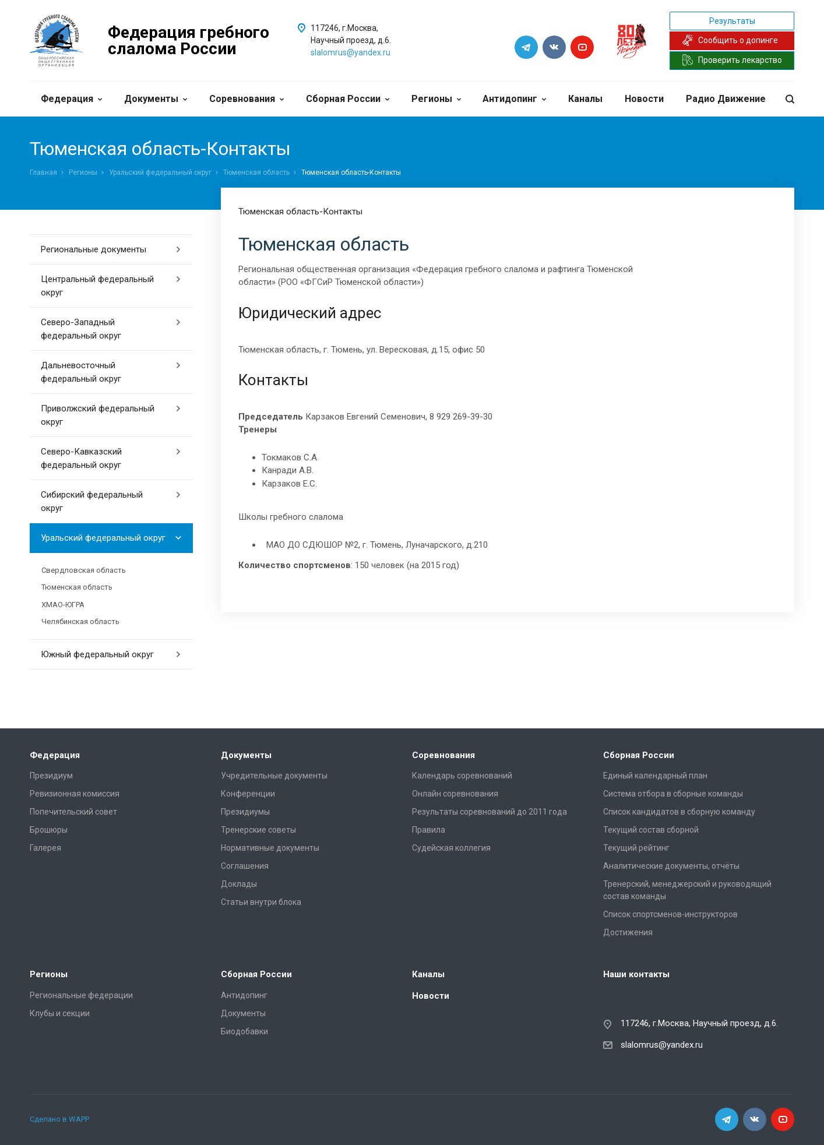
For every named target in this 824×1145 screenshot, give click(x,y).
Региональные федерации (81, 995)
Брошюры (49, 829)
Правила (428, 829)
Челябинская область (80, 621)
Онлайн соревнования (455, 793)
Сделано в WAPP (59, 1119)
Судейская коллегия (451, 847)
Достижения (628, 932)
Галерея (45, 847)
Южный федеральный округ (111, 654)
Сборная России (347, 98)
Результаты (732, 21)
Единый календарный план (655, 775)
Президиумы (245, 811)
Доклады (239, 884)
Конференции (248, 793)
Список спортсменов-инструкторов (670, 914)
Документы (155, 98)
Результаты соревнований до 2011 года (489, 811)
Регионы (436, 98)
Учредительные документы (274, 775)
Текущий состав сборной (651, 829)
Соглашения (245, 866)
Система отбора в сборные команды (673, 793)
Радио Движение (726, 98)
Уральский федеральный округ (160, 172)
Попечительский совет (73, 811)
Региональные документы (111, 249)
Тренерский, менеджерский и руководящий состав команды (687, 890)
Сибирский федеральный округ (111, 501)
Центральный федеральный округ (111, 286)
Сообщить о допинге (730, 40)
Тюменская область (256, 172)
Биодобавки (244, 1031)
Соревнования (246, 98)
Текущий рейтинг (636, 847)
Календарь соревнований (462, 775)
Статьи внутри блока (261, 902)
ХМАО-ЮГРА (62, 604)
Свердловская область (83, 570)
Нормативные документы (270, 847)
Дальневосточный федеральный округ (111, 372)
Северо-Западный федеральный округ (111, 329)
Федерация (71, 98)
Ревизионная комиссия (74, 793)
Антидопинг (514, 98)
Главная (43, 172)
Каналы (585, 98)
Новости (644, 98)
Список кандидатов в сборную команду (679, 811)
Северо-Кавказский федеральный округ (111, 458)
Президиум (51, 775)
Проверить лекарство (732, 60)
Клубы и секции (60, 1013)
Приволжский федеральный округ (111, 415)
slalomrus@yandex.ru (350, 52)
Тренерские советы (258, 829)
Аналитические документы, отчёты (671, 866)
